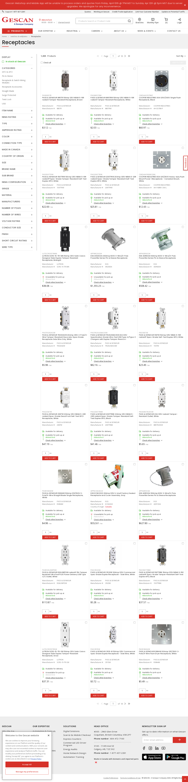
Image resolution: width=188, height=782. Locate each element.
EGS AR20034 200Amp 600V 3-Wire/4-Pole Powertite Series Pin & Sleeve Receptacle (109, 257)
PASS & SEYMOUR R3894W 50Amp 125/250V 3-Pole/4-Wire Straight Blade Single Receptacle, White (62, 495)
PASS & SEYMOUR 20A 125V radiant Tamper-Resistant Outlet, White (158, 415)
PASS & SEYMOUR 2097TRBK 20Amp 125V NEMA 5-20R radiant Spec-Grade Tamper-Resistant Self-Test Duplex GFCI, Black (112, 416)
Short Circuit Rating (14, 240)
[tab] (17, 57)
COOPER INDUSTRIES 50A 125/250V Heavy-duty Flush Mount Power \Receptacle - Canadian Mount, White (162, 179)
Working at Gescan (101, 11)
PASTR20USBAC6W (99, 333)
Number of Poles (11, 208)
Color (5, 136)
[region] (27, 755)
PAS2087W (47, 412)
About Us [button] (119, 31)
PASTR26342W (48, 333)
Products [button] (17, 31)
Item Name (7, 110)
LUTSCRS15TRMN (49, 253)
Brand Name (9, 169)
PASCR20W (96, 570)
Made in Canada (11, 149)
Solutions (69, 726)
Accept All (27, 764)
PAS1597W (143, 333)
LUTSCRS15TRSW (49, 649)
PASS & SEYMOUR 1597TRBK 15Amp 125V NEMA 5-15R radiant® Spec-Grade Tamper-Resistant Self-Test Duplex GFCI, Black (161, 574)
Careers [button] (95, 31)
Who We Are (8, 731)
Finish (5, 234)
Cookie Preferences (110, 778)
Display (6, 57)
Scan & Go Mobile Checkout (77, 735)
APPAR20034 (96, 253)
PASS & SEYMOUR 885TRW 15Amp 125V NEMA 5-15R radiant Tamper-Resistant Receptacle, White (112, 99)
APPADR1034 (144, 491)
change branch (64, 22)
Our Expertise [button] (45, 31)
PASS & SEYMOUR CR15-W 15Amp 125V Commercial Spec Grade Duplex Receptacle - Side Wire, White (113, 652)
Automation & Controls (44, 731)
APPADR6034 (145, 253)
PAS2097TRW (96, 174)
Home (4, 36)
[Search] (104, 21)
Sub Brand (8, 175)
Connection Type (12, 143)
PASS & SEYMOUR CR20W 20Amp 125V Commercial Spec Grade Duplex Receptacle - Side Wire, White (113, 573)
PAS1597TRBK (145, 570)
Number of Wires (11, 214)
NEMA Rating (9, 117)
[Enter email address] (157, 740)
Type (4, 123)
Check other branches (54, 124)
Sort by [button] (179, 56)
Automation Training (73, 757)
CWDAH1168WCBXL (147, 174)
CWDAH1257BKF (146, 95)
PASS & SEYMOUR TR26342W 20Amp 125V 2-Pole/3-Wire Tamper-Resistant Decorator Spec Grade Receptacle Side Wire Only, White (64, 337)
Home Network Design (74, 753)
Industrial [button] (72, 31)
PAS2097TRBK (97, 412)
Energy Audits (70, 749)
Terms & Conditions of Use (130, 778)
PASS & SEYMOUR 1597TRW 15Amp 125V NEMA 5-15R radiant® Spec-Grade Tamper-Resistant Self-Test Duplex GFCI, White (64, 179)
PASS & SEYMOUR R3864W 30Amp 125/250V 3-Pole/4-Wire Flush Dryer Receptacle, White (159, 652)
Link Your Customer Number (147, 11)
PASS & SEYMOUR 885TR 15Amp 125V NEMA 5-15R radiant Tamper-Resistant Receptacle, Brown (63, 99)
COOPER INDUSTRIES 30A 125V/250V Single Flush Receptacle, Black (160, 99)
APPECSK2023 (97, 491)
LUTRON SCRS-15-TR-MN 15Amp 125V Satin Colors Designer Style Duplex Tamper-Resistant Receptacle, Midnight (63, 258)
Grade (5, 188)
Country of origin (13, 156)
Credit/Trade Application (122, 11)
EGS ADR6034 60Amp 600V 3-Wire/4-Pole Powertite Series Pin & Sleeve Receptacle (157, 257)
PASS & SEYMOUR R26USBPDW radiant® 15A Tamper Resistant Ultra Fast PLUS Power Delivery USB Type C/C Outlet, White (64, 574)
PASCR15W (95, 649)
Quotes (88, 11)
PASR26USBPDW (49, 570)
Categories (8, 68)
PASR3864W (144, 649)
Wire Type (7, 247)
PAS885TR (47, 95)
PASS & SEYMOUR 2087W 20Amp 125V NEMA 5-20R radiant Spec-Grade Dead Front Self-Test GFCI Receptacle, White (64, 416)
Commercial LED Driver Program (74, 744)
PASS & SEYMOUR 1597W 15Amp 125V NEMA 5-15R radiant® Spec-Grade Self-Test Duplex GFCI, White (161, 336)
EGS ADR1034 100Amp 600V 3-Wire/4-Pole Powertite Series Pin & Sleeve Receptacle (157, 494)
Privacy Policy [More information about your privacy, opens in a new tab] (36, 759)
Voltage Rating (11, 221)
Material (7, 195)
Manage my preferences (27, 771)
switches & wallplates (18, 36)
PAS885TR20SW (146, 412)
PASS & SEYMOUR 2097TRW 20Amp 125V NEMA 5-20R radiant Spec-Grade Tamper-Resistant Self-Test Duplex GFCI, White (113, 179)
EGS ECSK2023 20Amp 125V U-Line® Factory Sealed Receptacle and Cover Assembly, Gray (113, 494)
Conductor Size (11, 227)
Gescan (6, 726)
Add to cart (50, 142)
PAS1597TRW (48, 174)
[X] (49, 735)
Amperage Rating (12, 130)
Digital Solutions (71, 731)
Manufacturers (11, 201)
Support (8, 11)
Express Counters (72, 739)
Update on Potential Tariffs (173, 11)
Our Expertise (41, 726)
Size (4, 162)
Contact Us (174, 31)
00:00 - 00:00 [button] (47, 22)
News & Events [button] (145, 31)
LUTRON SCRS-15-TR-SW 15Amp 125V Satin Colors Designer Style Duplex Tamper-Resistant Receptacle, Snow (63, 653)
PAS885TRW (96, 95)
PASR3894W (47, 491)
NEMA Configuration (14, 182)
